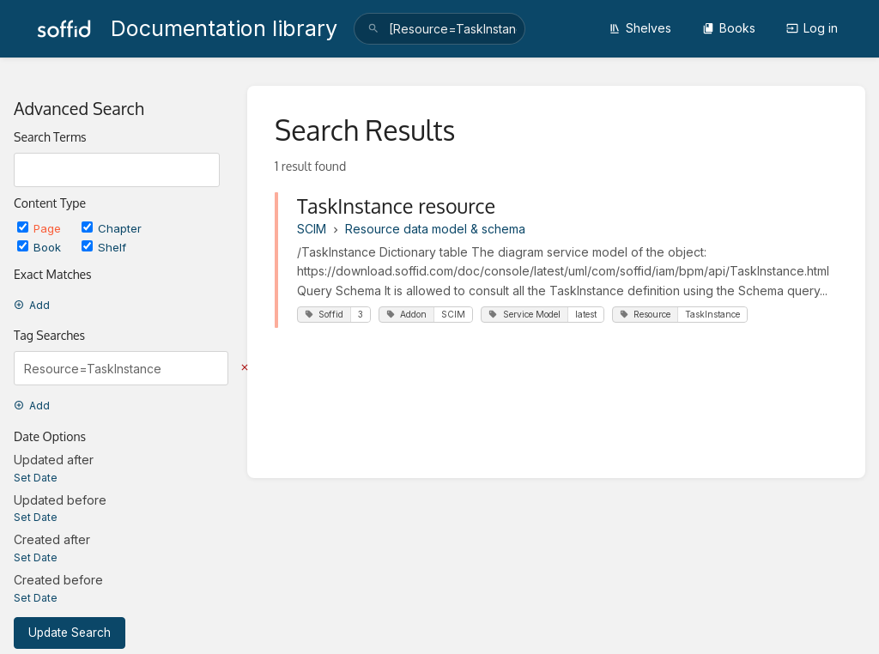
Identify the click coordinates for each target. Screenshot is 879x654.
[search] (439, 29)
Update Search (69, 632)
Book (40, 247)
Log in (812, 28)
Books (728, 28)
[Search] (373, 28)
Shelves (640, 28)
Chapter (112, 228)
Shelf (104, 247)
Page (40, 228)
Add (32, 305)
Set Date (36, 477)
